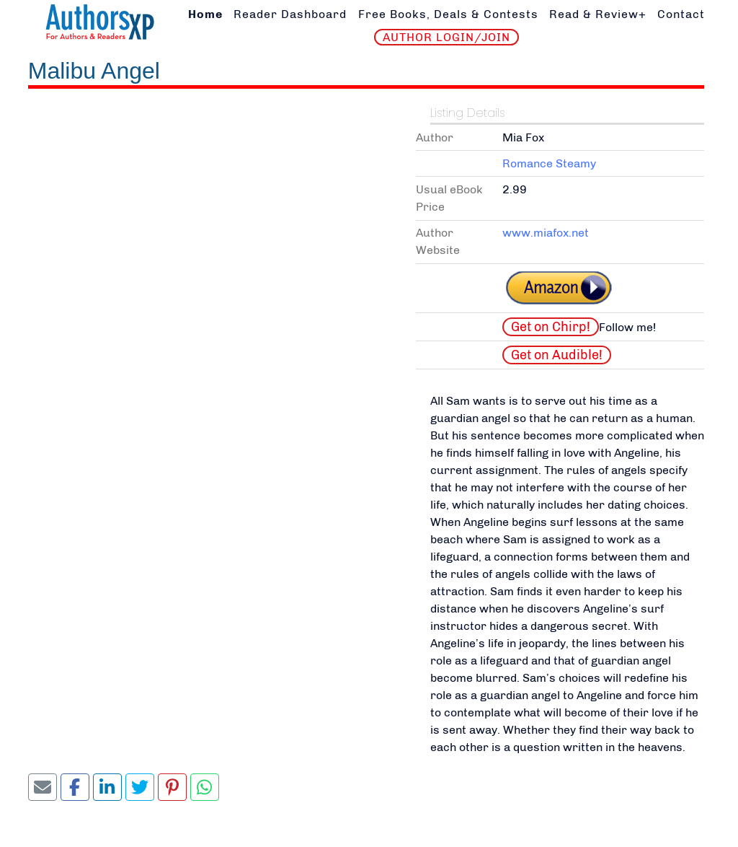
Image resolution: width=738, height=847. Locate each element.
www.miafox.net (545, 233)
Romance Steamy (549, 163)
